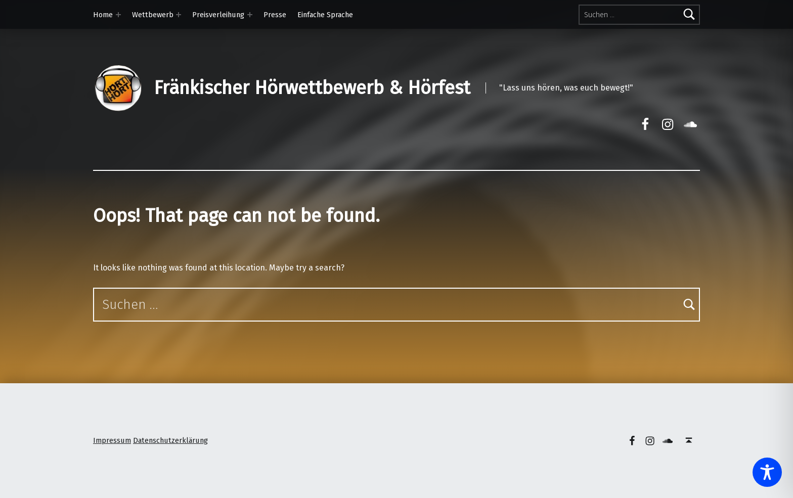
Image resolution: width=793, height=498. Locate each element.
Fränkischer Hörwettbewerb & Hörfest (312, 88)
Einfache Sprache (325, 14)
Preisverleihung (218, 14)
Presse (274, 14)
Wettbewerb (152, 14)
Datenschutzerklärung (170, 440)
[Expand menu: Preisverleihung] (249, 14)
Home (103, 14)
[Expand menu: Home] (118, 14)
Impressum (112, 440)
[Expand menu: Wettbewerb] (178, 14)
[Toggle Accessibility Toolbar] (767, 472)
